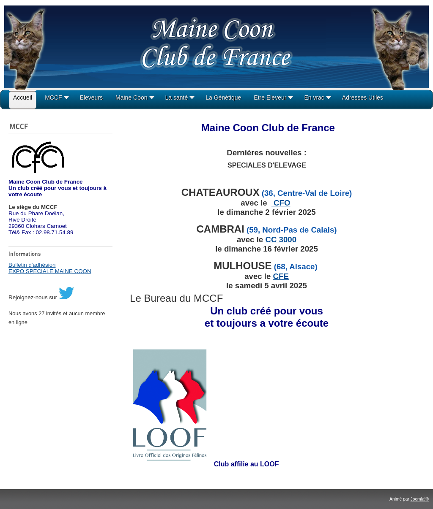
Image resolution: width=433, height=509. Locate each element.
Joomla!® (420, 499)
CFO (280, 202)
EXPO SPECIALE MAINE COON (49, 271)
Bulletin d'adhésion (31, 265)
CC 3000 (280, 239)
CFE (281, 276)
